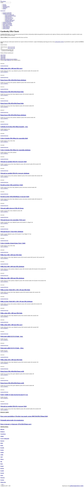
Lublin (1, 454)
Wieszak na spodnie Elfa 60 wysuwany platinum (14, 173)
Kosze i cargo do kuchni (7, 24)
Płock (1, 463)
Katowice (2, 440)
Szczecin (2, 473)
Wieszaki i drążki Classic (10, 20)
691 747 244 (2, 54)
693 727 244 (2, 55)
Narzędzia (5, 5)
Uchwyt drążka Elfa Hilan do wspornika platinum (15, 150)
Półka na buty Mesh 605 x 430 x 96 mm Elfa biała (15, 290)
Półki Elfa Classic (8, 16)
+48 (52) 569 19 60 (11, 48)
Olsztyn (2, 459)
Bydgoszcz (2, 431)
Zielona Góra (3, 482)
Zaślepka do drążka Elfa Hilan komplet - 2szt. (14, 126)
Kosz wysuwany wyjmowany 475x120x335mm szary (16, 424)
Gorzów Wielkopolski (4, 438)
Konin (1, 445)
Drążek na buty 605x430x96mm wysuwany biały (14, 196)
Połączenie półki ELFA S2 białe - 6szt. (11, 336)
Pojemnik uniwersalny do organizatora (12, 420)
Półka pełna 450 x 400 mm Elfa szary (11, 68)
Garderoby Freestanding (7, 23)
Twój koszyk (2, 10)
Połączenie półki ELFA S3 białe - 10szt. (12, 348)
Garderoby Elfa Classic (7, 13)
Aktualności (5, 7)
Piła (1, 461)
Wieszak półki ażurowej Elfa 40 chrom (12, 208)
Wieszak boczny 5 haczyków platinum (11, 231)
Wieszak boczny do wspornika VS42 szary (13, 220)
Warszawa (2, 477)
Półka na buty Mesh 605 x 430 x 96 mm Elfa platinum (16, 301)
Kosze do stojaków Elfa (9, 14)
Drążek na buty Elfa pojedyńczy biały (11, 185)
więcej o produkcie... (4, 71)
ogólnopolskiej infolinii (59, 41)
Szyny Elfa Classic (8, 19)
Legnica (2, 452)
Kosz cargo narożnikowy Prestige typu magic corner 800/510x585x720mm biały (24, 416)
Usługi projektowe (6, 27)
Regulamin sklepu (6, 6)
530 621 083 (2, 58)
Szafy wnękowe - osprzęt (7, 25)
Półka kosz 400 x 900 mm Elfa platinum (12, 278)
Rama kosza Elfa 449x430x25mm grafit (12, 371)
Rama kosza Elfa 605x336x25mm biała (12, 91)
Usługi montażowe (6, 26)
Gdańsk (2, 436)
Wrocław (2, 480)
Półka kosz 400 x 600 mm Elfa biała (11, 255)
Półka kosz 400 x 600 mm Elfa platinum (12, 266)
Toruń (1, 475)
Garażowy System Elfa (7, 12)
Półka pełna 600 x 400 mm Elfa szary (11, 325)
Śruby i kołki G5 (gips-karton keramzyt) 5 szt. (14, 394)
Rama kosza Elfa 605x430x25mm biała (12, 103)
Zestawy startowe (6, 28)
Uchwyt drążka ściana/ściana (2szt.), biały (12, 243)
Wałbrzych (9, 60)
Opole (5, 60)
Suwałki (2, 470)
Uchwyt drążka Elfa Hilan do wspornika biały (14, 138)
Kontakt (4, 8)
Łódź (1, 456)
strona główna (3, 1)
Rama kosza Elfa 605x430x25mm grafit (12, 383)
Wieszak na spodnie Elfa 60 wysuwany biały (13, 161)
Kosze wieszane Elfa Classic (10, 15)
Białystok (2, 429)
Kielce (1, 443)
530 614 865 (2, 57)
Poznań (1, 466)
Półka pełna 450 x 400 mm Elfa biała (11, 359)
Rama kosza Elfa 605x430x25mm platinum (13, 115)
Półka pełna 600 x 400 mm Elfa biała (11, 313)
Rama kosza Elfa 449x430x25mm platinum (13, 80)
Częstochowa (3, 433)
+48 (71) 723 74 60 (11, 46)
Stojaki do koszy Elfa (9, 18)
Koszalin (2, 447)
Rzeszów (2, 468)
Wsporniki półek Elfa (9, 21)
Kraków (2, 450)
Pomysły (4, 4)
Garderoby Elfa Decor (7, 22)
